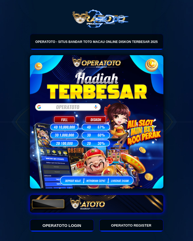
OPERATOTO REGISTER (131, 225)
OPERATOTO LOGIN (61, 225)
